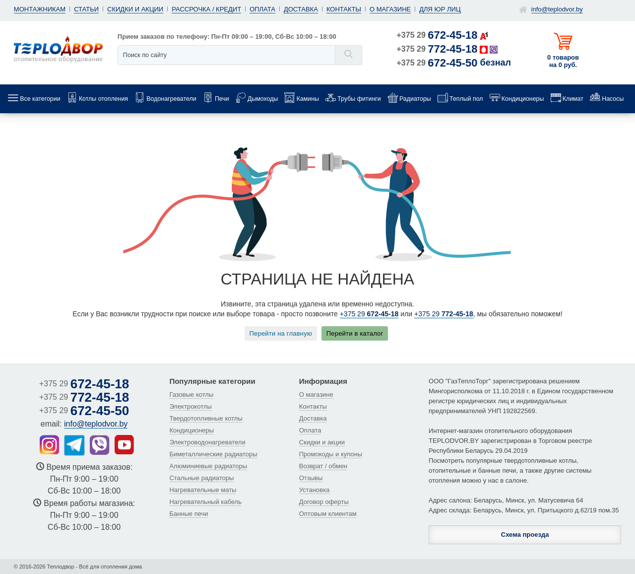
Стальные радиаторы (201, 478)
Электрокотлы (190, 406)
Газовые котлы (191, 394)
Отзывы (311, 478)
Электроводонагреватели (207, 442)
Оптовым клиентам (328, 513)
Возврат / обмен (323, 466)
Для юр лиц (439, 9)
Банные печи (188, 513)
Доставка (301, 9)
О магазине (390, 9)
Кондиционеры (191, 430)
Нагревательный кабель (205, 501)
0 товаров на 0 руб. (563, 61)
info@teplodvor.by (557, 9)
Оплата (262, 9)
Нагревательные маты (202, 490)
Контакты (343, 9)
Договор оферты (324, 501)
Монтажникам (39, 9)
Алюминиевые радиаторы (208, 466)
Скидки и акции (135, 9)
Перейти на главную (281, 333)
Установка (314, 490)
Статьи (86, 9)
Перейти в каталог (354, 333)
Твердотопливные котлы (205, 418)
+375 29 (437, 35)
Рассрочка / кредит (206, 9)
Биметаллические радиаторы (213, 454)
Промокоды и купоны (330, 454)
